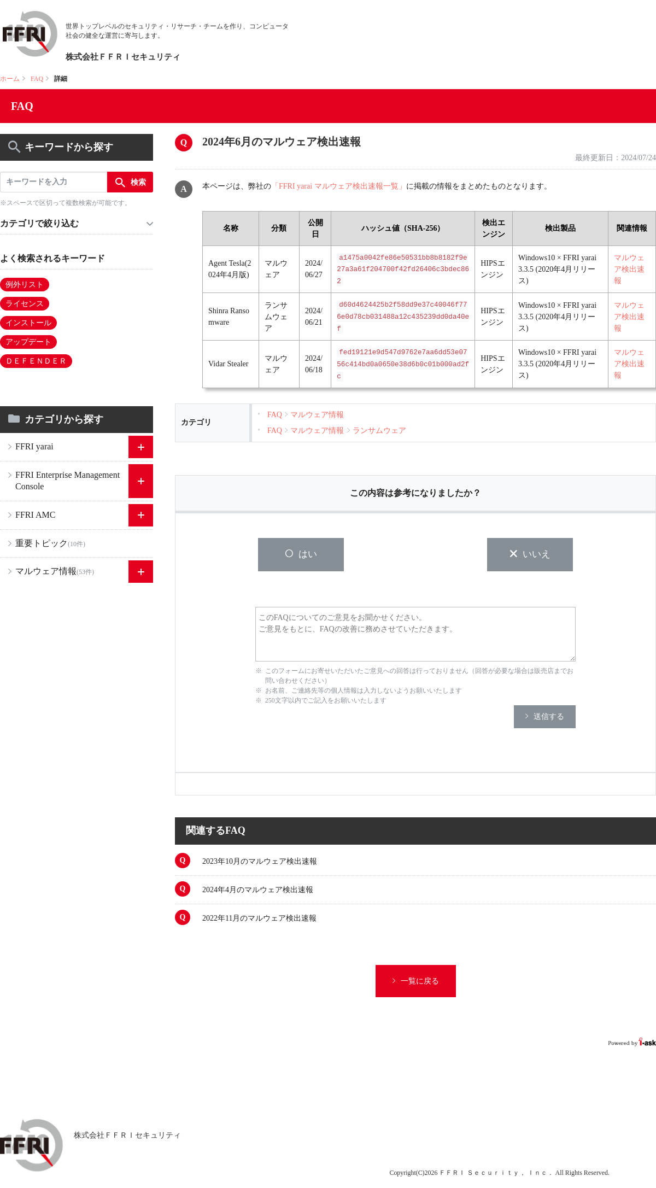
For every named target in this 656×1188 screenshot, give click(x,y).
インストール (28, 323)
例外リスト (24, 284)
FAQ (37, 79)
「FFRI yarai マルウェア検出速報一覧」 (338, 186)
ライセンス (24, 304)
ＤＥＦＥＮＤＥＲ (36, 361)
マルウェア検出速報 (629, 269)
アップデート (28, 342)
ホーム (10, 79)
